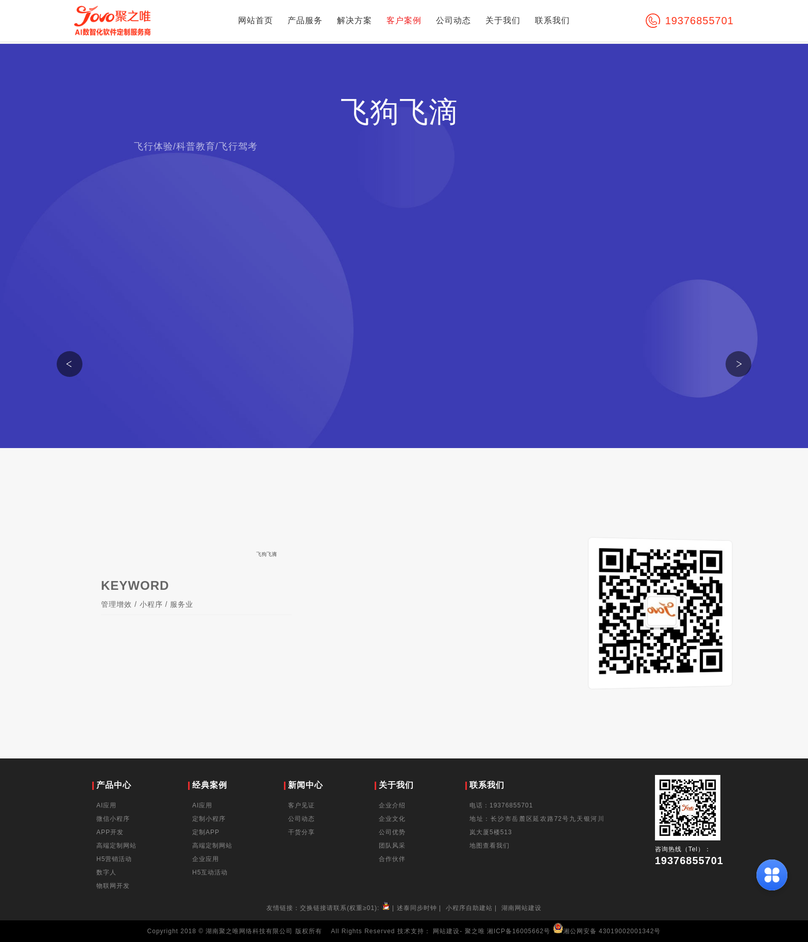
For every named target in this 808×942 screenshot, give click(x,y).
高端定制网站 (116, 845)
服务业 (181, 613)
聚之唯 (475, 931)
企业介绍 (392, 805)
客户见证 (301, 805)
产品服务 (305, 20)
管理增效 (116, 613)
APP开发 (110, 832)
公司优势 (392, 832)
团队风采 (392, 845)
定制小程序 (209, 818)
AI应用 (106, 805)
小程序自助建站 (469, 908)
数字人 (106, 872)
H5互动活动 (210, 872)
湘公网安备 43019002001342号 (607, 931)
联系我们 (552, 20)
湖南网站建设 (521, 908)
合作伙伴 (392, 859)
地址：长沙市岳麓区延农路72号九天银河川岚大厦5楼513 (536, 825)
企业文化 (392, 818)
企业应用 (205, 859)
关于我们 (502, 20)
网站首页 (255, 20)
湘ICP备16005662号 (518, 931)
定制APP (206, 832)
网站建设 (446, 931)
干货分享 (301, 832)
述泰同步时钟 (417, 908)
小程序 (151, 613)
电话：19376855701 (501, 805)
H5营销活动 (114, 859)
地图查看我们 (489, 845)
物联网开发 (113, 885)
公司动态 (453, 20)
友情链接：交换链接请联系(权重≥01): (329, 908)
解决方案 (354, 20)
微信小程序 (113, 818)
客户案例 (404, 20)
